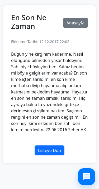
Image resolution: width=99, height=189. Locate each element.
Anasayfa (75, 23)
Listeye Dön (49, 150)
